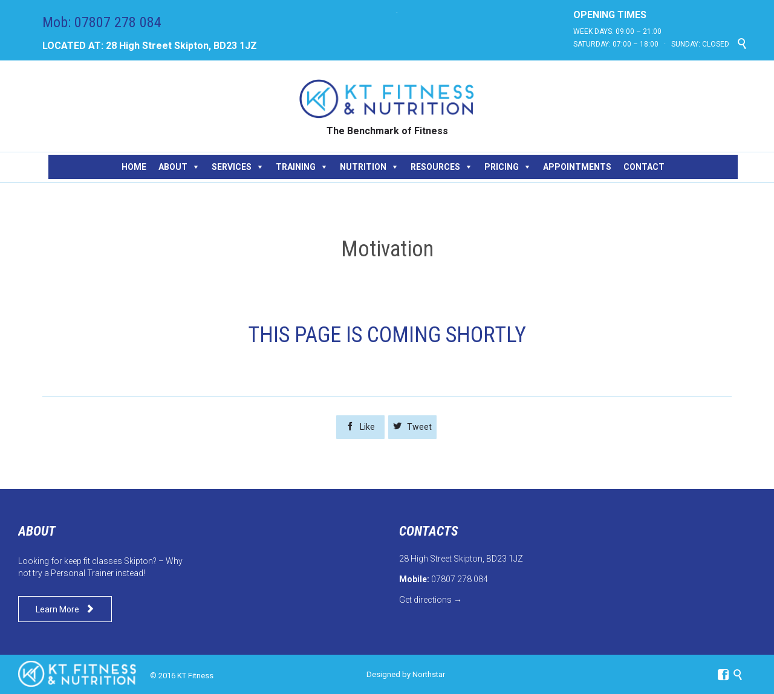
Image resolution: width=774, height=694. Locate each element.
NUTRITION (363, 167)
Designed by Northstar (405, 674)
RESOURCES (435, 167)
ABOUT (172, 167)
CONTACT (644, 167)
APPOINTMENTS (577, 167)
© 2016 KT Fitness (181, 675)
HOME (134, 167)
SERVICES (232, 167)
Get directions (425, 600)
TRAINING (296, 167)
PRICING (501, 167)
